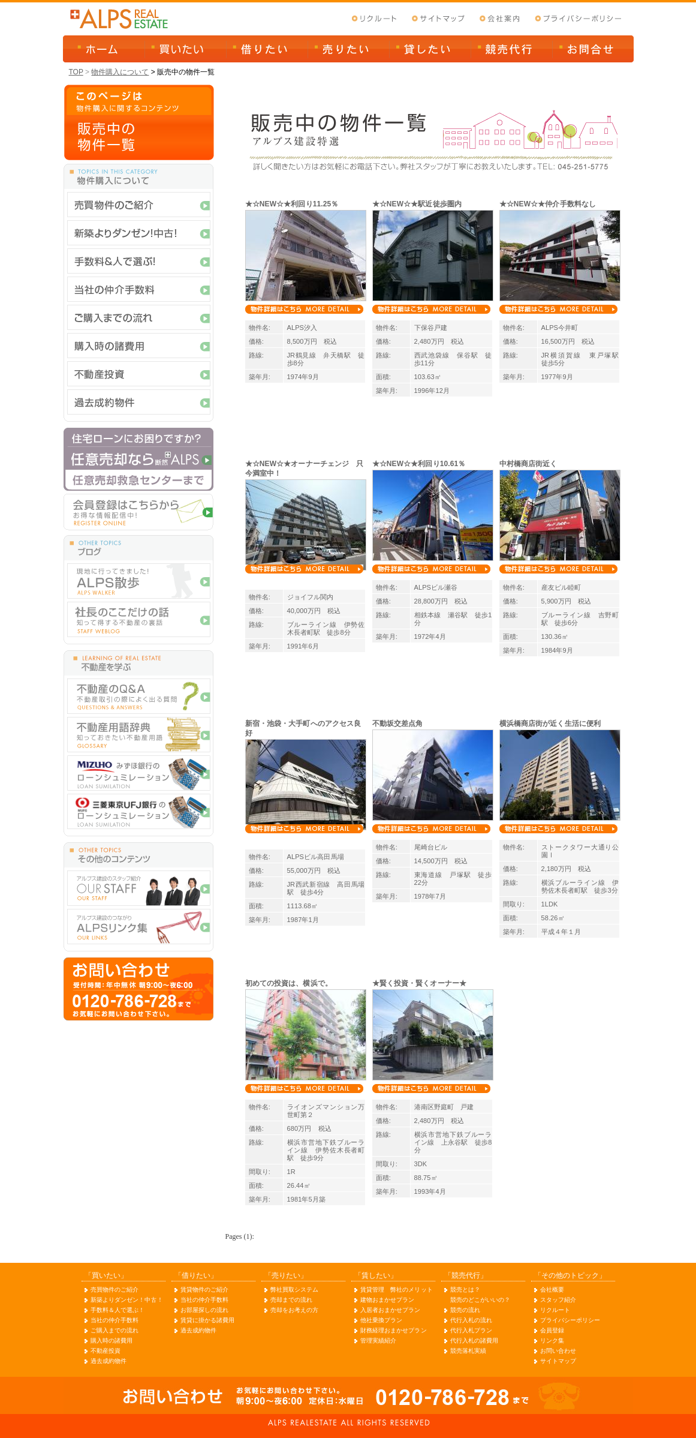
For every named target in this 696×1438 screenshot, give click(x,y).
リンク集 (552, 1340)
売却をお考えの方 (294, 1310)
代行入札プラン (471, 1330)
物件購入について (120, 72)
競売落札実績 (468, 1350)
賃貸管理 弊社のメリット (396, 1289)
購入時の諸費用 (112, 1340)
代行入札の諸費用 (474, 1340)
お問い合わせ (558, 1350)
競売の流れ (465, 1310)
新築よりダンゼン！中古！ (127, 1299)
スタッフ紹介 (558, 1299)
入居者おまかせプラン (390, 1310)
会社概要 (552, 1289)
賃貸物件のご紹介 (204, 1289)
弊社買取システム (294, 1289)
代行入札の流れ (471, 1320)
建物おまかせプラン (387, 1299)
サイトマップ (558, 1361)
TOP (76, 72)
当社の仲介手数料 (115, 1320)
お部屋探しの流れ (204, 1310)
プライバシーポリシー (570, 1320)
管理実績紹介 (378, 1340)
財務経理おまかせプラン (393, 1330)
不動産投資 (106, 1350)
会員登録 (552, 1330)
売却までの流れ (291, 1299)
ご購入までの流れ (115, 1330)
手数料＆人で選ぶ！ (118, 1310)
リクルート (555, 1310)
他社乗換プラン (381, 1320)
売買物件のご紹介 (115, 1289)
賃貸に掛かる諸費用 (207, 1320)
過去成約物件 (109, 1361)
